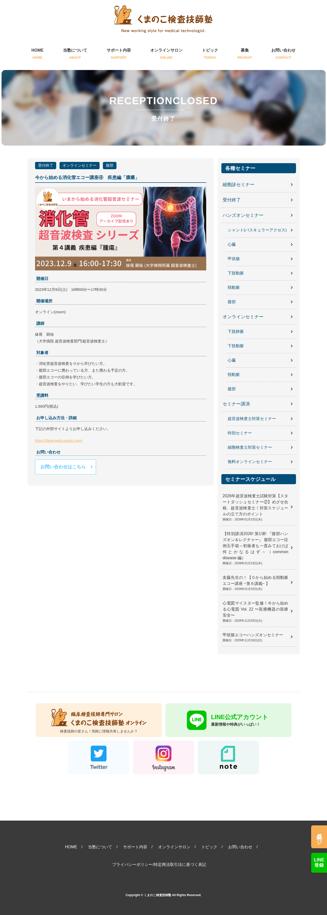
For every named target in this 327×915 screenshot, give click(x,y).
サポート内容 (119, 54)
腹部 (109, 165)
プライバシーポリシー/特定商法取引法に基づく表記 (159, 864)
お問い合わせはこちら (63, 466)
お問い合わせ (283, 54)
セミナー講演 (236, 403)
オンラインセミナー (80, 165)
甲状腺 (234, 259)
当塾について (75, 54)
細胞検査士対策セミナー (250, 447)
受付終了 (45, 165)
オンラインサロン (166, 54)
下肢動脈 (236, 273)
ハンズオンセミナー (243, 215)
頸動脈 (234, 287)
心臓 (232, 244)
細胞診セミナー (238, 184)
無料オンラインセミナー (250, 462)
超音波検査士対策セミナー (252, 418)
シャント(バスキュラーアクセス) (257, 230)
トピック (210, 54)
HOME (38, 54)
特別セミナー (240, 433)
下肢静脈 (236, 331)
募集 (244, 54)
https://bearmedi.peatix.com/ (58, 440)
